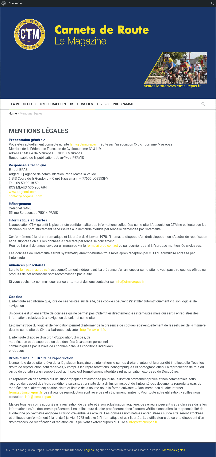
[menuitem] (3, 3)
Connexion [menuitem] (15, 3)
